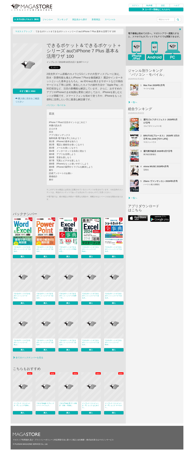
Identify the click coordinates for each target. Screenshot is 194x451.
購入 (22, 256)
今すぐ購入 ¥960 (27, 91)
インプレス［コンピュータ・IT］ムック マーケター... (113, 405)
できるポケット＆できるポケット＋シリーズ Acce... (113, 342)
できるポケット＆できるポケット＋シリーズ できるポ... (22, 249)
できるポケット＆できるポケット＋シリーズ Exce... (90, 249)
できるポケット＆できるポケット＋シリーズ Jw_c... (22, 296)
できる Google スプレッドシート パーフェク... (45, 404)
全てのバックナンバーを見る (28, 357)
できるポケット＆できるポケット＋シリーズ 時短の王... (67, 249)
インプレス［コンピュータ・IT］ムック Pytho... (22, 404)
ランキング (62, 19)
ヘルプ (176, 5)
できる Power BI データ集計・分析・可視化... (68, 404)
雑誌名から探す (79, 19)
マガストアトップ (23, 31)
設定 (163, 5)
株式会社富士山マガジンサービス (100, 440)
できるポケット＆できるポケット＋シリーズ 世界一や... (67, 296)
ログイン (135, 5)
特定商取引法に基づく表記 (65, 440)
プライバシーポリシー (43, 440)
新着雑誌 (96, 19)
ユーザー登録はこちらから (156, 9)
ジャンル (48, 19)
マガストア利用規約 (21, 440)
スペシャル (110, 19)
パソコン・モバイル (56, 105)
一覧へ (132, 102)
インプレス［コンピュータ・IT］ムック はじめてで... (90, 405)
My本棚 (149, 5)
